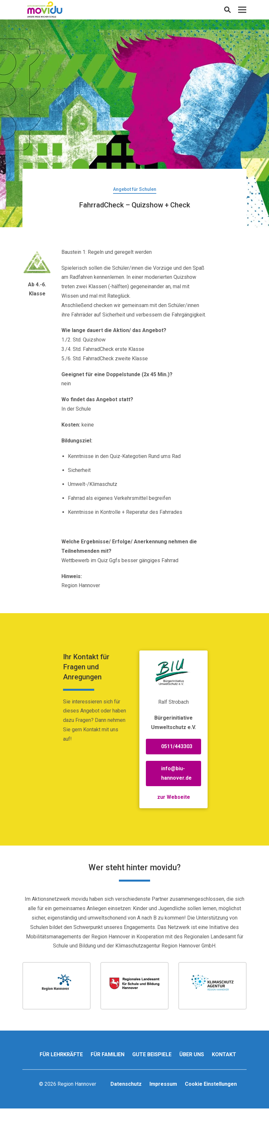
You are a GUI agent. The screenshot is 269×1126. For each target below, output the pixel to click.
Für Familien (107, 1054)
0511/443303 (176, 746)
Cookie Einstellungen (211, 1084)
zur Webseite (173, 797)
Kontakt (224, 1054)
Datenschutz (126, 1084)
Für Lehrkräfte (61, 1054)
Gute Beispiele (152, 1054)
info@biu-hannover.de (176, 773)
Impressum (163, 1084)
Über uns (191, 1054)
